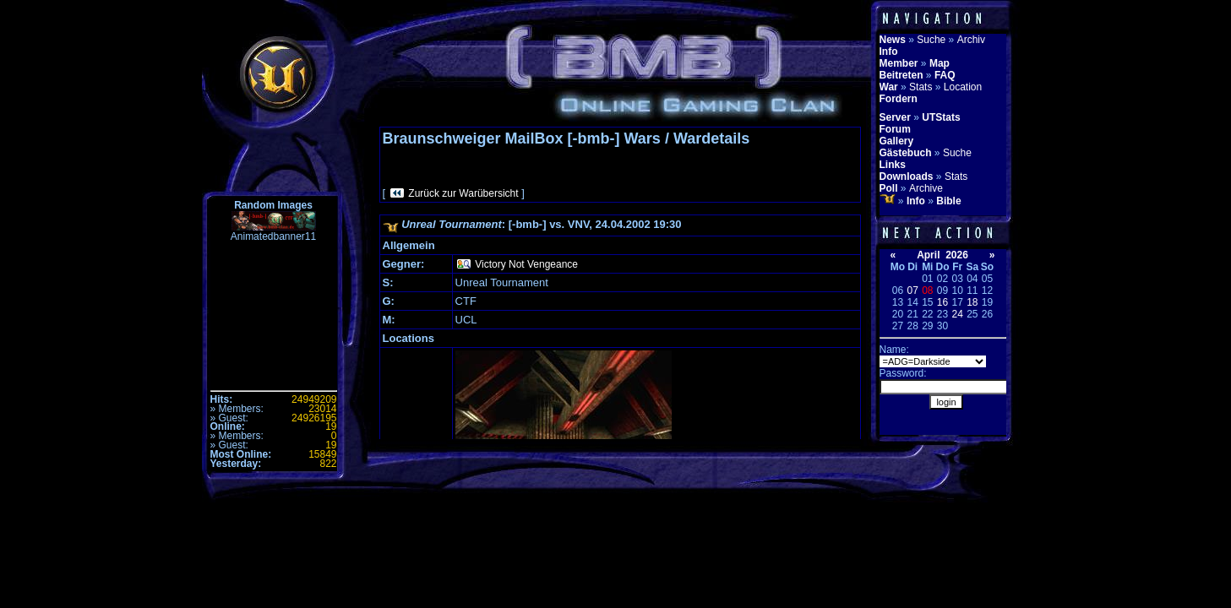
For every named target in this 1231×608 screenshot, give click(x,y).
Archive (926, 188)
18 (972, 302)
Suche (931, 40)
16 (942, 302)
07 (912, 290)
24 (956, 314)
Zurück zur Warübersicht (463, 193)
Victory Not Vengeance (526, 264)
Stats (920, 87)
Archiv (971, 40)
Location (963, 87)
